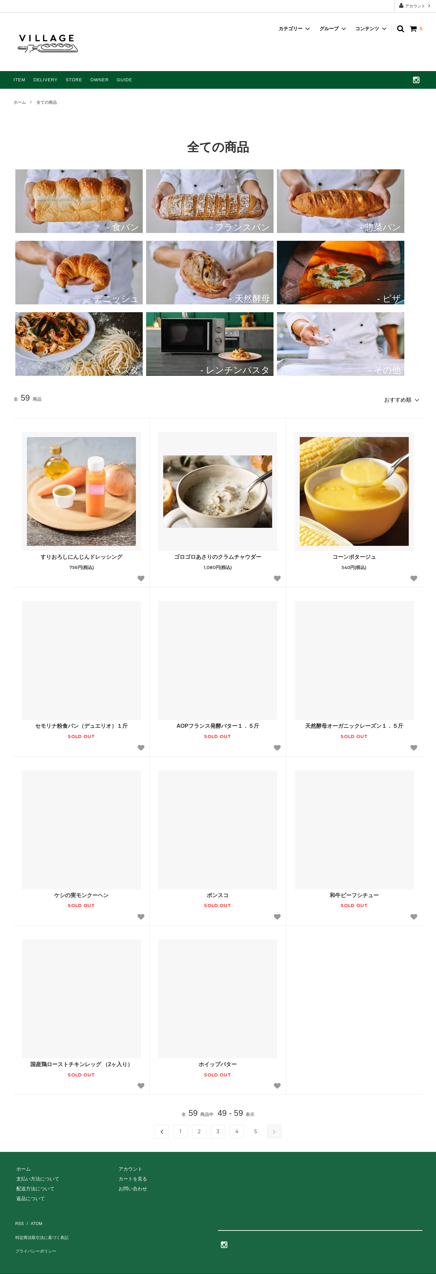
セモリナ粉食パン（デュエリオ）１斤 (81, 723)
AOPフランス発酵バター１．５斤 (217, 723)
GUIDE (125, 79)
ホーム (20, 102)
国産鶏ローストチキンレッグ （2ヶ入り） (81, 1062)
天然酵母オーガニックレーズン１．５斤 (354, 723)
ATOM (32, 1216)
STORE (74, 79)
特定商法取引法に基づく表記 (42, 1225)
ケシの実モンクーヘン (81, 892)
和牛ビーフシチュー (354, 892)
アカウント (415, 6)
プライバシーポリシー (36, 1234)
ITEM (20, 79)
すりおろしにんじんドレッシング (81, 554)
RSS (18, 1216)
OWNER (99, 79)
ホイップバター (218, 1062)
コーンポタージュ (354, 554)
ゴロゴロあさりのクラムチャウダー (217, 554)
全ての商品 (46, 102)
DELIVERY (45, 79)
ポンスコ (218, 892)
